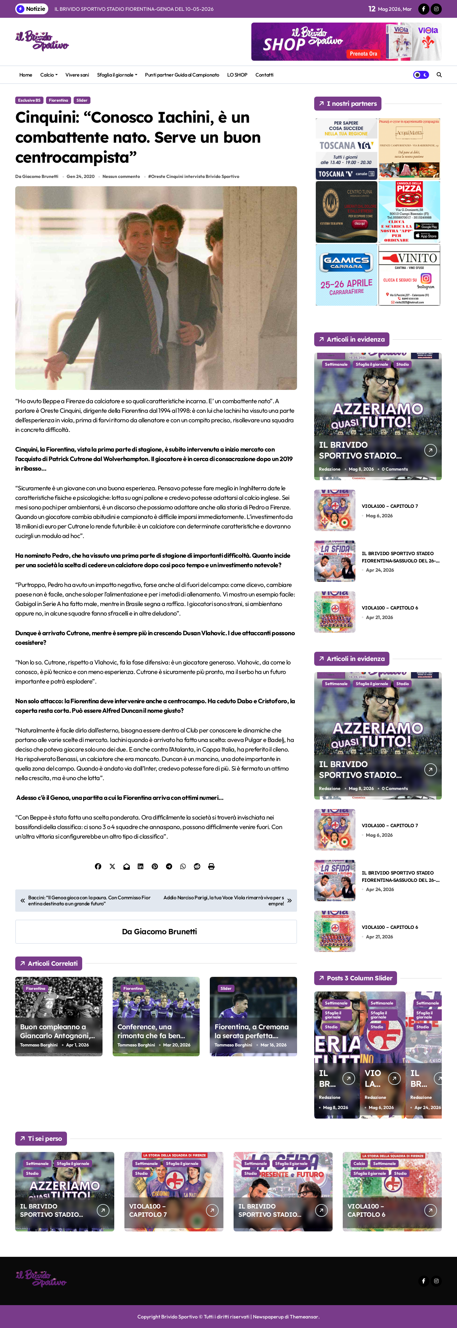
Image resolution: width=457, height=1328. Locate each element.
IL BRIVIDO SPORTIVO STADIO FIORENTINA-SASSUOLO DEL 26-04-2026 (399, 560)
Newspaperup (268, 1316)
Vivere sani (77, 75)
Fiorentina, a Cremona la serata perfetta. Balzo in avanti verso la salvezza (253, 1042)
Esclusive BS (29, 100)
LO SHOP (237, 75)
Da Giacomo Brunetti (36, 178)
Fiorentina (58, 100)
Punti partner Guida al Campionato (182, 75)
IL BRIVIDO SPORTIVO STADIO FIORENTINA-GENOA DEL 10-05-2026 (363, 461)
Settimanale (336, 364)
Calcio (48, 75)
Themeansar (304, 1316)
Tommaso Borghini (39, 1047)
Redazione (330, 469)
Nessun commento (121, 178)
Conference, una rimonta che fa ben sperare (149, 1037)
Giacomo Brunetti (165, 933)
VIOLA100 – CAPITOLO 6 (390, 608)
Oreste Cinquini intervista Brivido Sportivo (195, 178)
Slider (82, 100)
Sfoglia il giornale (117, 75)
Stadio (402, 364)
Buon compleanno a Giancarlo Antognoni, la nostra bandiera (55, 1037)
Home (25, 75)
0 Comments (395, 469)
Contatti (264, 75)
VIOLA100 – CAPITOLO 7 (390, 506)
